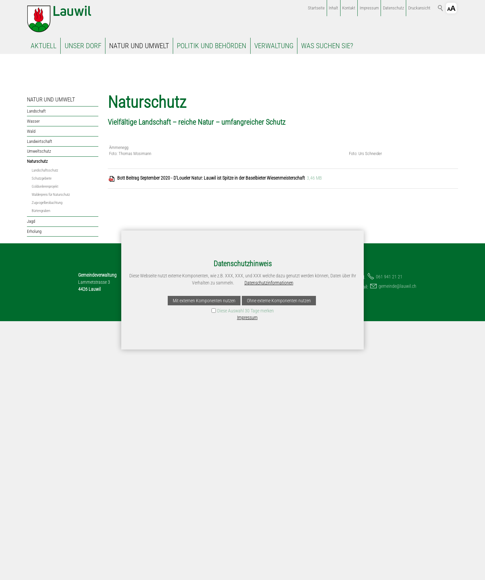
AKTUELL (44, 46)
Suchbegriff (440, 8)
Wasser (33, 177)
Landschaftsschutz (45, 226)
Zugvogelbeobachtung (47, 259)
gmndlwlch (397, 545)
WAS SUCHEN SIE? (327, 46)
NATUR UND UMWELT (139, 46)
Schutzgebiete (42, 235)
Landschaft (36, 167)
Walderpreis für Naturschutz (51, 251)
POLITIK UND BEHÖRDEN (211, 46)
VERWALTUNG (273, 46)
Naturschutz (37, 217)
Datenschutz (393, 7)
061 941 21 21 (389, 535)
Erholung (34, 287)
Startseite (316, 7)
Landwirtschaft (39, 197)
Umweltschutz (39, 207)
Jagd (31, 277)
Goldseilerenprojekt (45, 243)
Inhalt (333, 7)
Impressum (369, 7)
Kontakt (348, 7)
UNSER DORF (83, 46)
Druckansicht (419, 7)
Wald (31, 187)
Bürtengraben (41, 267)
